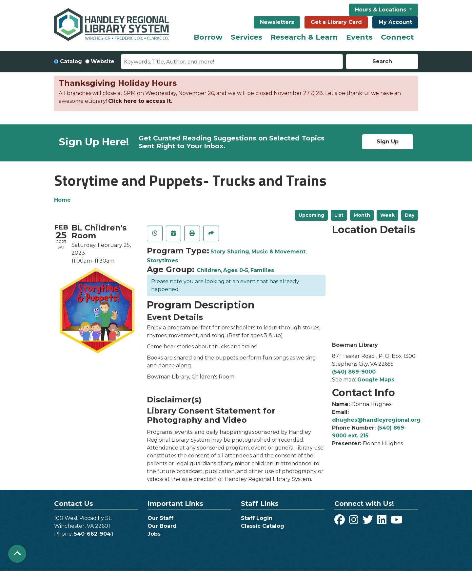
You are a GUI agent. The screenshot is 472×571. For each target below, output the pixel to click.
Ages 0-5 (235, 270)
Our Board (162, 526)
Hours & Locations (381, 10)
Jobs (154, 534)
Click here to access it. (140, 101)
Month (362, 215)
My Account (395, 22)
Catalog (71, 61)
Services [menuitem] (246, 37)
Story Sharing (229, 252)
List (339, 215)
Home (62, 200)
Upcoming (311, 215)
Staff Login (256, 518)
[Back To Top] (17, 554)
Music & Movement (278, 252)
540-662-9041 (93, 534)
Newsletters (277, 22)
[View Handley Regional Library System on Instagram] (354, 522)
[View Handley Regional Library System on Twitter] (369, 522)
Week (387, 215)
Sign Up (388, 141)
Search (382, 61)
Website (102, 61)
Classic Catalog (262, 526)
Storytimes (162, 260)
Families (262, 270)
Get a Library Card (336, 22)
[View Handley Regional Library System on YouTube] (397, 522)
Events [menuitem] (359, 37)
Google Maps (375, 380)
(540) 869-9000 (354, 372)
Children (209, 270)
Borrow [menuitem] (208, 37)
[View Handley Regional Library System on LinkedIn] (382, 522)
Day (409, 215)
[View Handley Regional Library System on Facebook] (340, 522)
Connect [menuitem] (397, 37)
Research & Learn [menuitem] (304, 37)
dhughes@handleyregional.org (376, 420)
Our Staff (160, 518)
